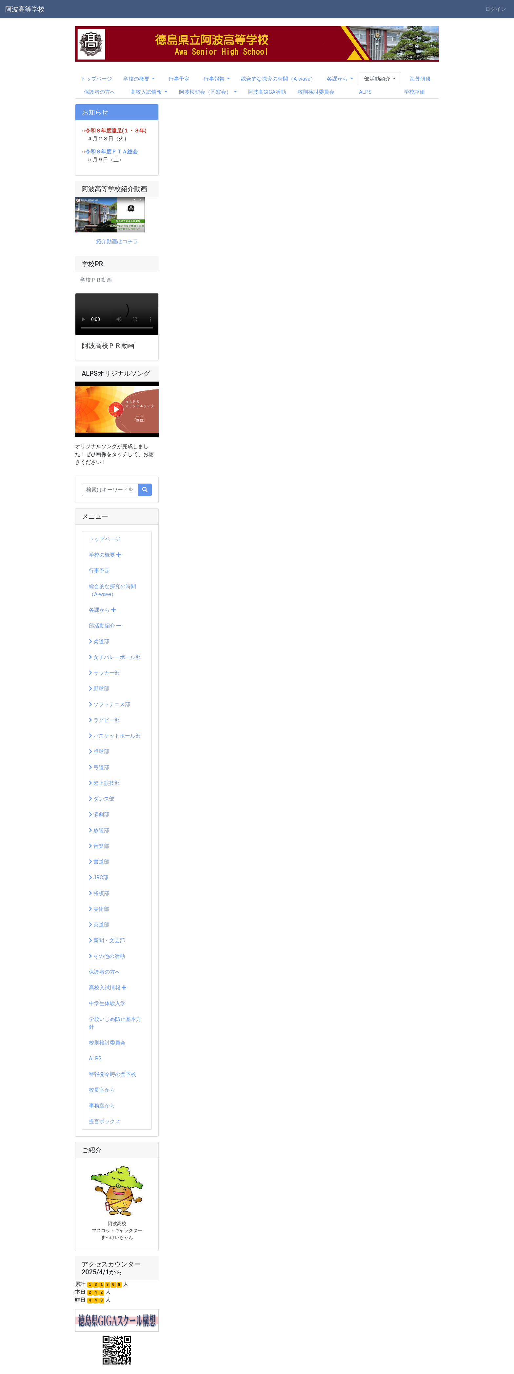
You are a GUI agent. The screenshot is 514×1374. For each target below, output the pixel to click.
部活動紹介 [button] (378, 79)
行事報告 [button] (215, 79)
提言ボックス (104, 1121)
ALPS (365, 92)
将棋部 (99, 893)
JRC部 (98, 877)
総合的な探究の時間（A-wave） (278, 79)
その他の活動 (107, 956)
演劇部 (99, 814)
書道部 (99, 862)
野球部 (99, 689)
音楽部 (99, 846)
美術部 (99, 909)
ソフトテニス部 (109, 704)
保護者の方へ (99, 92)
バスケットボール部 (115, 736)
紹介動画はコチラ (117, 241)
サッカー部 (104, 673)
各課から (102, 610)
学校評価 (414, 92)
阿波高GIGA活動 (267, 92)
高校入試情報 (107, 988)
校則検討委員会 (316, 92)
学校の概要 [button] (137, 79)
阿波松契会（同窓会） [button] (206, 92)
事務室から (102, 1106)
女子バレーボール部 (115, 657)
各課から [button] (338, 79)
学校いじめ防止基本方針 (115, 1023)
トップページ (96, 79)
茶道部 (99, 925)
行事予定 (178, 79)
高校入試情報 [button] (146, 92)
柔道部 (99, 641)
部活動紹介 (105, 626)
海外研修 (420, 79)
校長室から (102, 1090)
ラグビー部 (104, 720)
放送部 (99, 830)
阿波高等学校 (25, 9)
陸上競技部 (104, 783)
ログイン (495, 9)
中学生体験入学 (107, 1003)
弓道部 (99, 767)
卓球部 (99, 751)
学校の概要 (105, 555)
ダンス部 (101, 799)
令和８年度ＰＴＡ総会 (111, 152)
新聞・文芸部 (107, 940)
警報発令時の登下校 (112, 1074)
